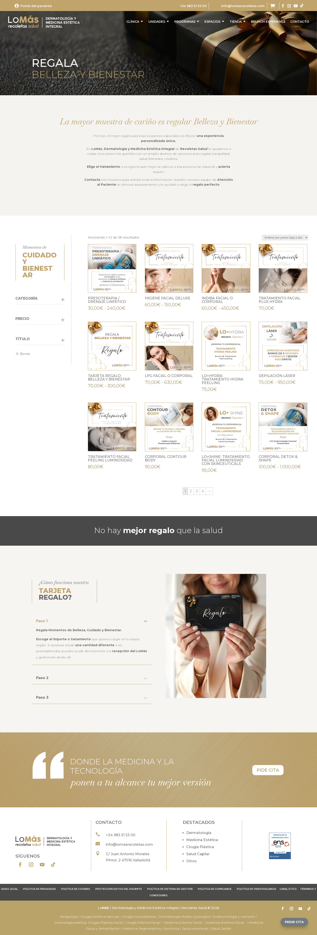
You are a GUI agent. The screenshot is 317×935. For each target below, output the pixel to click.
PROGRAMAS (184, 22)
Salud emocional (194, 929)
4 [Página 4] (203, 491)
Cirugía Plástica (200, 847)
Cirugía (128, 917)
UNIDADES (156, 22)
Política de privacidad (39, 888)
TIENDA (236, 22)
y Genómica (169, 929)
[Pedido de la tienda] (285, 238)
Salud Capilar (198, 854)
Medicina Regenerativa (141, 929)
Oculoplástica (145, 917)
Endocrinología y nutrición (234, 917)
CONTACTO (299, 22)
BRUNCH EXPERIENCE (268, 22)
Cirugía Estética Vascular (100, 917)
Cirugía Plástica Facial (105, 923)
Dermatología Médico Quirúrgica (184, 917)
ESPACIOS (212, 22)
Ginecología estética (70, 923)
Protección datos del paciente (118, 888)
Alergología (69, 917)
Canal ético (288, 888)
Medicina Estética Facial (183, 923)
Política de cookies (75, 888)
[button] (294, 922)
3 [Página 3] (197, 491)
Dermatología (198, 833)
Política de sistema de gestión (170, 888)
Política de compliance (215, 888)
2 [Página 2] (191, 491)
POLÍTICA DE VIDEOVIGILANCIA (256, 888)
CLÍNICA (132, 22)
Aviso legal (9, 888)
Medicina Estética (202, 840)
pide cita (268, 770)
